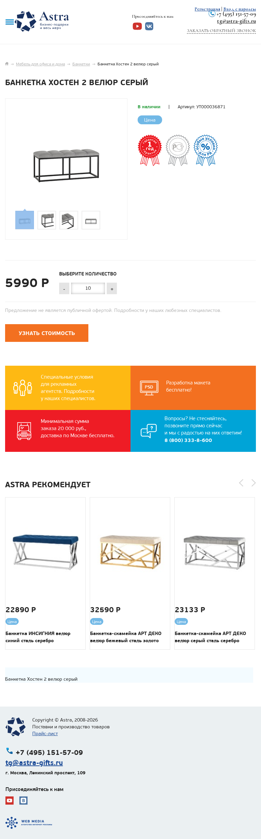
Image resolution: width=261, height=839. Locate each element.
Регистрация (207, 9)
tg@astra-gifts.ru (236, 21)
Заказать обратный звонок (221, 30)
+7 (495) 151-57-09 (236, 13)
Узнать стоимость (47, 333)
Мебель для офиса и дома (40, 64)
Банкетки (81, 64)
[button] (241, 483)
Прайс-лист (45, 734)
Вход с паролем (239, 9)
